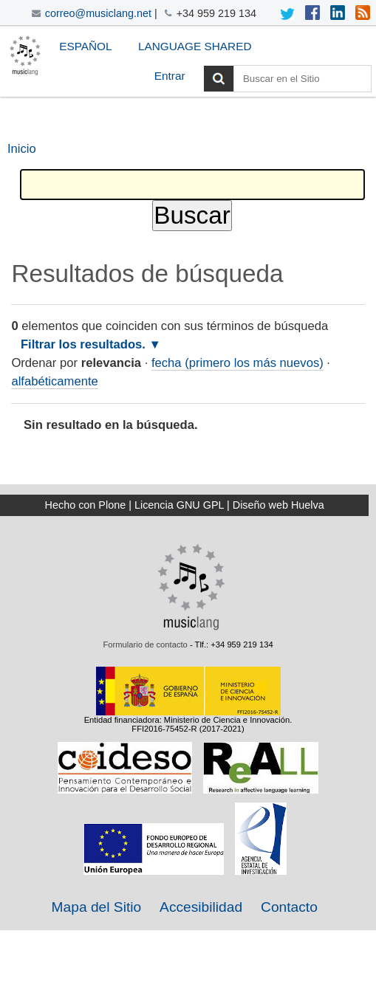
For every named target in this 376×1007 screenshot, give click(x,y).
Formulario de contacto (145, 644)
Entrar (169, 75)
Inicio (21, 149)
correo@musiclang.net (98, 13)
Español (85, 46)
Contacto (289, 907)
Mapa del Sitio (97, 907)
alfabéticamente (54, 381)
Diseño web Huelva (278, 505)
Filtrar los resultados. (83, 344)
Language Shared (195, 46)
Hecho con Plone (85, 505)
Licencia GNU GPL (179, 505)
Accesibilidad (201, 907)
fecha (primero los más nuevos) (237, 363)
